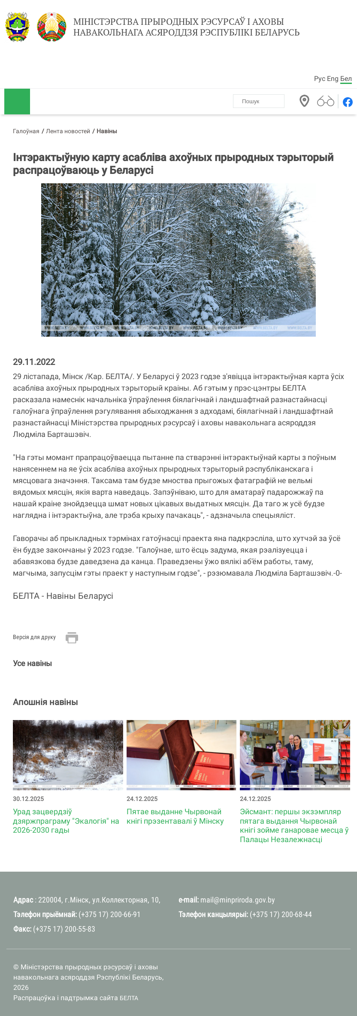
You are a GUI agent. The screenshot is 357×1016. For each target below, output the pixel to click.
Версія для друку (34, 637)
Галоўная (26, 131)
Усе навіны (32, 663)
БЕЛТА (129, 998)
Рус (319, 79)
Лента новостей (68, 131)
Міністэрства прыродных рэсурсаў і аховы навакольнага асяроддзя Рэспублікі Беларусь (186, 27)
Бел (346, 79)
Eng (333, 79)
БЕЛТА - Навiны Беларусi (63, 596)
